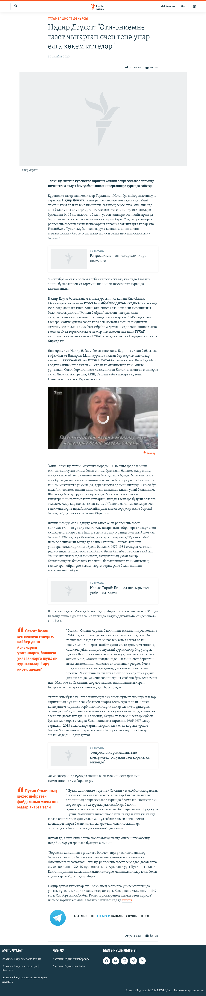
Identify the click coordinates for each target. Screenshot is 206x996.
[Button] (133, 67)
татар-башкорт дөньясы (68, 19)
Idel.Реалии (167, 6)
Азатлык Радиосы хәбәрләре (71, 959)
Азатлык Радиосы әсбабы (69, 966)
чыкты (127, 900)
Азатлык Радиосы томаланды (21, 959)
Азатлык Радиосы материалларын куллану (25, 979)
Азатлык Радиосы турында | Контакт (20, 968)
